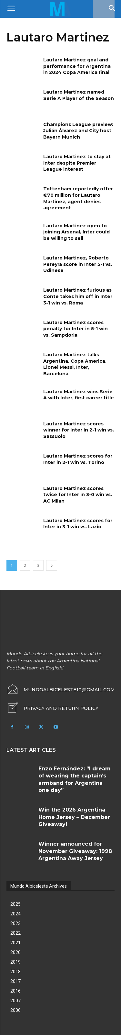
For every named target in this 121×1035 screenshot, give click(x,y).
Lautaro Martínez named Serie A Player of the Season (78, 95)
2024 (15, 913)
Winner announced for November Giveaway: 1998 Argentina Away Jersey (75, 851)
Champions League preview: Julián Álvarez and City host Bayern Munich (78, 131)
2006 (15, 1010)
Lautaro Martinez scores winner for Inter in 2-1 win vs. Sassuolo (78, 430)
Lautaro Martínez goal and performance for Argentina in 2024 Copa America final (77, 66)
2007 (15, 1000)
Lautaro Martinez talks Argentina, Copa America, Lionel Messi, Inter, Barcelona (74, 364)
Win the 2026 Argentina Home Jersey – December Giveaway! (74, 817)
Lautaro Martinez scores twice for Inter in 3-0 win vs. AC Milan (77, 495)
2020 (15, 952)
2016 (15, 991)
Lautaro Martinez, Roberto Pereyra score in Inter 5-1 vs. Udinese (77, 264)
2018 (15, 971)
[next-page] (51, 565)
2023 (15, 923)
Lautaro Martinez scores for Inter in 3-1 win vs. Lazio (77, 524)
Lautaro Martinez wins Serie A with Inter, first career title (78, 395)
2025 (15, 904)
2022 (15, 933)
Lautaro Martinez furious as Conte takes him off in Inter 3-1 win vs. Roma (77, 296)
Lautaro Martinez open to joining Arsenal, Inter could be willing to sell (76, 232)
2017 (15, 981)
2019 (15, 962)
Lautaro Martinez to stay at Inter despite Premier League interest (77, 163)
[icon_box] (52, 708)
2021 (15, 942)
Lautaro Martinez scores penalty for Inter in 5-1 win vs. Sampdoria (75, 329)
